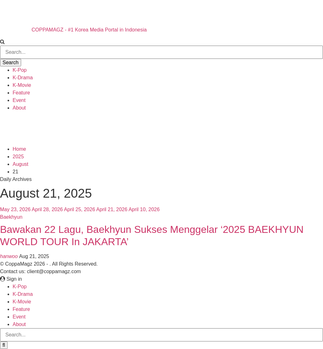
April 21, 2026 (111, 209)
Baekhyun (11, 217)
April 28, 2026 (47, 209)
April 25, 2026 (79, 209)
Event (19, 100)
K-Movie (22, 85)
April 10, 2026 (144, 209)
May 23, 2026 (15, 209)
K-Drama (23, 77)
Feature (21, 92)
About (19, 107)
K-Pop (19, 70)
